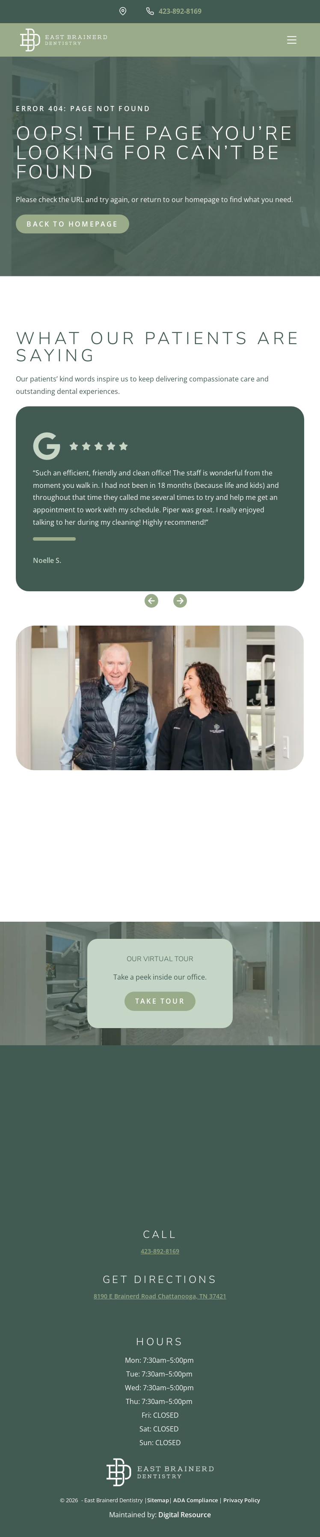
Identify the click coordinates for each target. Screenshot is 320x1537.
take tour (160, 1001)
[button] (290, 39)
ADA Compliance (195, 1500)
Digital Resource (184, 1514)
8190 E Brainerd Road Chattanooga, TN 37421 (160, 1296)
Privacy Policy (241, 1500)
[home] (61, 39)
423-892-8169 (160, 1251)
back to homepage (72, 224)
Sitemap (158, 1500)
